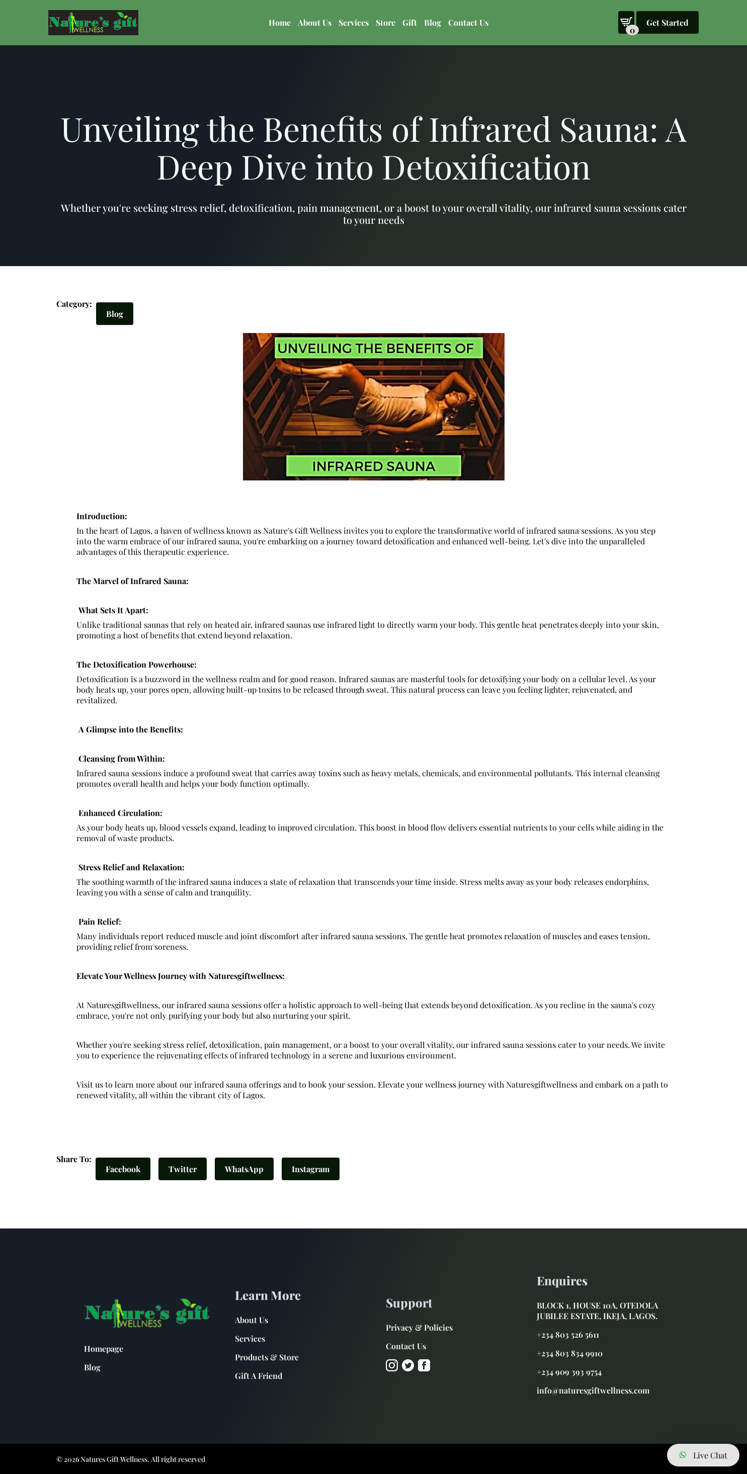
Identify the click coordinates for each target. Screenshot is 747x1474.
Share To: (74, 1159)
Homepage (103, 1348)
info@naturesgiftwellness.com (593, 1390)
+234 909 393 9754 (569, 1371)
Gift (409, 22)
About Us (314, 22)
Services (250, 1338)
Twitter (183, 1169)
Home (280, 22)
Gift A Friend (258, 1375)
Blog (432, 22)
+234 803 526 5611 (568, 1334)
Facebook (123, 1169)
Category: (74, 303)
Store (385, 22)
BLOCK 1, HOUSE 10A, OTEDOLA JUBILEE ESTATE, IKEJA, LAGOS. (597, 1310)
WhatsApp (244, 1169)
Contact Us (468, 22)
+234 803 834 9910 (570, 1353)
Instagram (310, 1169)
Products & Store (267, 1357)
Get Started (667, 22)
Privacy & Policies (419, 1327)
